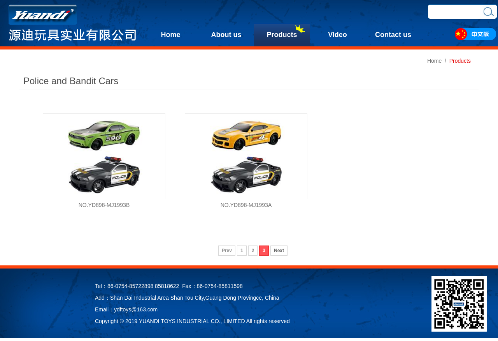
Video (337, 35)
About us (226, 35)
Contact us (393, 35)
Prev (227, 250)
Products (282, 35)
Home (170, 35)
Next (279, 250)
